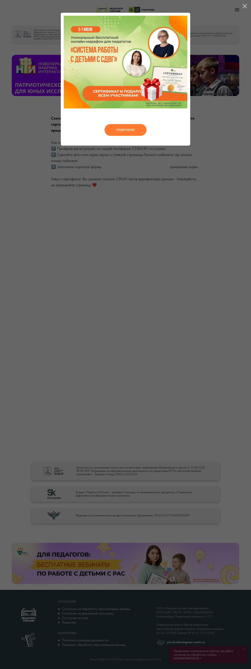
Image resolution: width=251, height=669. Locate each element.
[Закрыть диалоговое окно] (245, 6)
